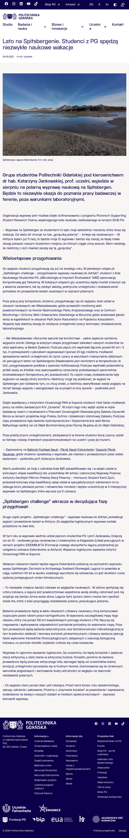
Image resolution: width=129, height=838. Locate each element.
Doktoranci (71, 751)
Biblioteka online (43, 765)
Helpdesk (102, 777)
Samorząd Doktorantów (46, 775)
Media (69, 783)
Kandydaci (71, 741)
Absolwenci (72, 760)
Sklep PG (102, 792)
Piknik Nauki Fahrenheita (77, 450)
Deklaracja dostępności (109, 797)
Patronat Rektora (43, 793)
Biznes (69, 774)
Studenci (70, 746)
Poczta (100, 746)
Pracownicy (72, 755)
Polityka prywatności (104, 830)
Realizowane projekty (45, 780)
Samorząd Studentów (45, 770)
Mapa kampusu (105, 782)
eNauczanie (103, 767)
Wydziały (39, 751)
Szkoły (69, 778)
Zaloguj (122, 830)
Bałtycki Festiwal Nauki (42, 450)
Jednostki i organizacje (46, 755)
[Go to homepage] (21, 16)
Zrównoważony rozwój (45, 746)
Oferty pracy (104, 787)
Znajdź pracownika (43, 760)
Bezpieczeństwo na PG (109, 741)
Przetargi (102, 772)
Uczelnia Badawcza (44, 741)
